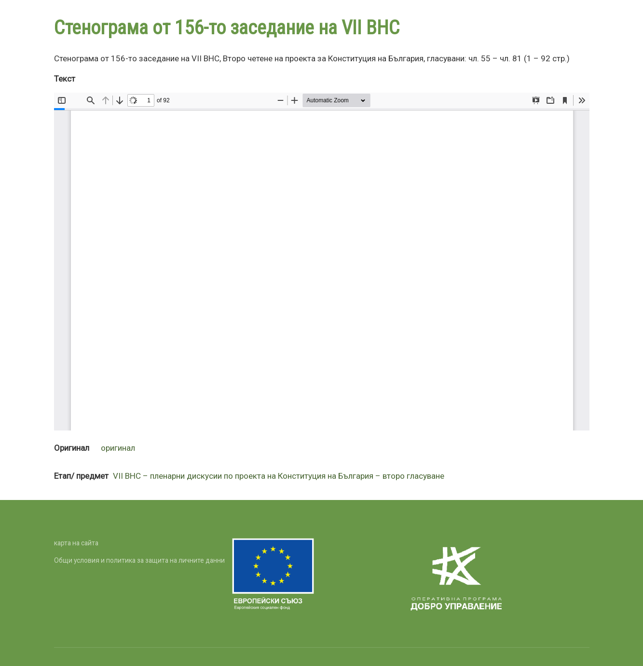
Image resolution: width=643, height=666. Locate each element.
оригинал (118, 448)
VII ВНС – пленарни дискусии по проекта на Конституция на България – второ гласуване (278, 476)
